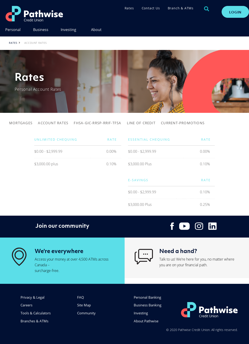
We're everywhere (59, 251)
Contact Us (151, 8)
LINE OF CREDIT (141, 123)
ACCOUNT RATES (53, 123)
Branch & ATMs (181, 8)
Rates (129, 8)
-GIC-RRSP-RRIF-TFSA (102, 123)
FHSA (78, 123)
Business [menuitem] (40, 30)
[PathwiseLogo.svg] (46, 13)
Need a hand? (178, 251)
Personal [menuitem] (13, 30)
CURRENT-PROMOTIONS (182, 123)
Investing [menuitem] (68, 30)
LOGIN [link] (235, 12)
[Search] (206, 9)
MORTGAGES (20, 123)
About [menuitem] (96, 30)
